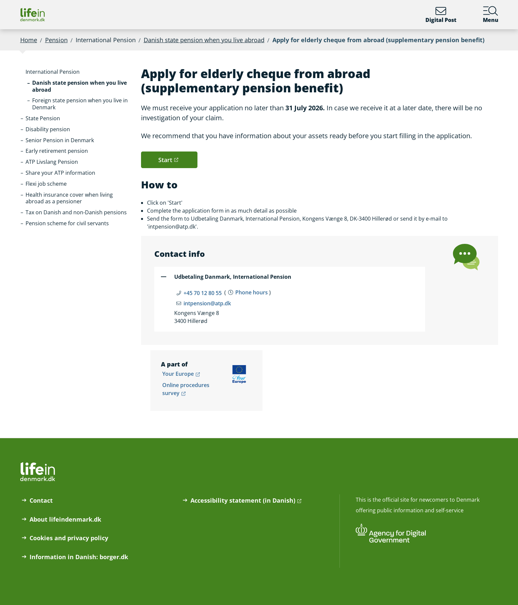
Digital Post (440, 15)
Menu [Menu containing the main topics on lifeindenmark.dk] (490, 15)
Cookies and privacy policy (69, 538)
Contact (41, 500)
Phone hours (251, 292)
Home (28, 40)
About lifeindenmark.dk (65, 519)
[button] (52, 71)
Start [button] (165, 160)
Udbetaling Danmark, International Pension (232, 276)
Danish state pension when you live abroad (204, 40)
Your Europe (178, 373)
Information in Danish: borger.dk (79, 557)
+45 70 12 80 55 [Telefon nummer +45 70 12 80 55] (203, 293)
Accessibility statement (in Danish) (242, 500)
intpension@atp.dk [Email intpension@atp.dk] (207, 303)
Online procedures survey (185, 389)
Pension (56, 40)
